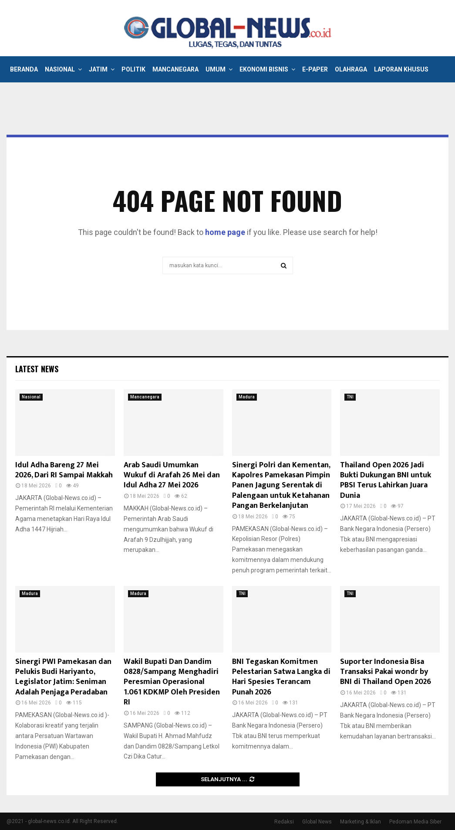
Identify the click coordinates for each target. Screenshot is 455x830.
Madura (247, 397)
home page (225, 232)
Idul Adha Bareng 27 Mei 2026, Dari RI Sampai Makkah (64, 470)
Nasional (60, 69)
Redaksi (284, 822)
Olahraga (351, 69)
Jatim (98, 69)
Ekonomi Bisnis (263, 69)
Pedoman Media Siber (415, 822)
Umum (216, 69)
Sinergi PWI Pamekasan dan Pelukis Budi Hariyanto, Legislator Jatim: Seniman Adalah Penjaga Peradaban (63, 677)
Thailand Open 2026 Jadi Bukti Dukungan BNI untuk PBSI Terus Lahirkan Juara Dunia (385, 480)
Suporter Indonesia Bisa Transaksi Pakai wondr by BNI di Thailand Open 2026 (385, 672)
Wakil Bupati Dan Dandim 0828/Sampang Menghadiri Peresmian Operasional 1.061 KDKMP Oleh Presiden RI (172, 682)
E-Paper (315, 69)
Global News (317, 822)
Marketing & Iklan (360, 822)
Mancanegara (175, 69)
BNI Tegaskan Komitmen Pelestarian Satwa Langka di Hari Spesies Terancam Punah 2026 (281, 677)
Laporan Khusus (401, 69)
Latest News (36, 368)
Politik (133, 69)
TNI (350, 397)
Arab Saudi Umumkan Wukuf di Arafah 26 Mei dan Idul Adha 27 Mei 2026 (172, 475)
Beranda (24, 69)
